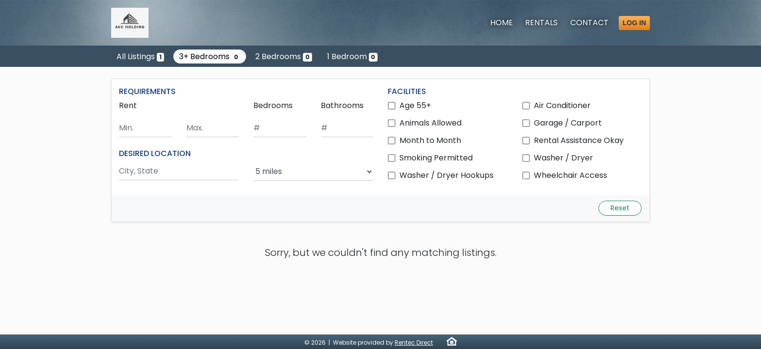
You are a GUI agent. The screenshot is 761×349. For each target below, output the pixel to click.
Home (501, 22)
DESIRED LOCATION (155, 153)
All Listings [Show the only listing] (140, 56)
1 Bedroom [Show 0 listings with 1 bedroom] (352, 56)
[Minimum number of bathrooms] (347, 128)
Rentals (541, 22)
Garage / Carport (568, 122)
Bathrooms (342, 105)
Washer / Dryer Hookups (446, 175)
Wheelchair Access (570, 175)
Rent (128, 105)
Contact (589, 22)
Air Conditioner (562, 105)
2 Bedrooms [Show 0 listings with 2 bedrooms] (283, 56)
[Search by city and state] (179, 171)
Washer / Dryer (563, 157)
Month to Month (430, 140)
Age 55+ (415, 105)
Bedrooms (273, 105)
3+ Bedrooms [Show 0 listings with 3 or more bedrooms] (210, 56)
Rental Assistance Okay (579, 140)
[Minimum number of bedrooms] (279, 128)
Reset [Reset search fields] (620, 208)
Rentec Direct (414, 342)
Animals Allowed (430, 122)
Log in (634, 23)
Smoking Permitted (436, 157)
